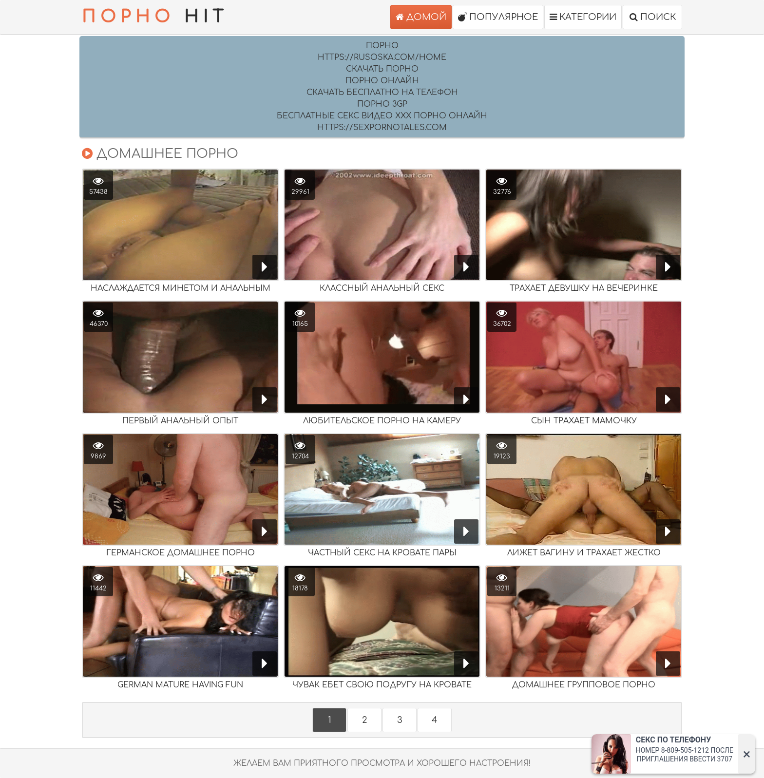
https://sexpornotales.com (382, 127)
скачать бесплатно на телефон (382, 92)
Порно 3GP (382, 104)
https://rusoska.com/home (382, 57)
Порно (382, 45)
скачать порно (382, 69)
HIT (155, 17)
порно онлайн (382, 80)
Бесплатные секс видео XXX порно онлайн (382, 116)
